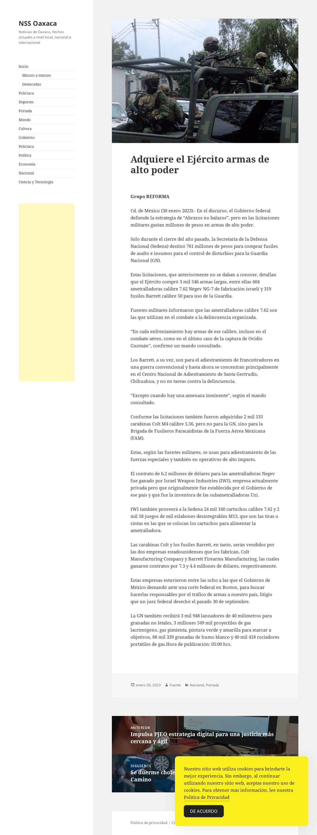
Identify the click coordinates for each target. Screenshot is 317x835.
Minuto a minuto (36, 75)
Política (25, 155)
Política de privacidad (149, 822)
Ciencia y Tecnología (36, 181)
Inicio (23, 66)
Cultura (25, 128)
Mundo (25, 119)
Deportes (26, 102)
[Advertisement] (47, 292)
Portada (25, 110)
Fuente (175, 685)
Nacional (26, 173)
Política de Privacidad (206, 798)
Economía (27, 164)
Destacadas (31, 84)
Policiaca (26, 93)
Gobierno (27, 137)
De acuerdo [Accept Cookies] (204, 812)
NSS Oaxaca (38, 23)
